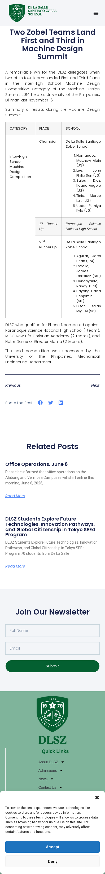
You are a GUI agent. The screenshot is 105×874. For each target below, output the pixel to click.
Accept (52, 847)
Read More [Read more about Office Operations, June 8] (15, 496)
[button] (97, 797)
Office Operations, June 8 (36, 464)
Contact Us (50, 787)
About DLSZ (51, 762)
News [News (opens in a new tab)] (46, 779)
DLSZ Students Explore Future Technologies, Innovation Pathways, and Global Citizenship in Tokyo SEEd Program (50, 526)
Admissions (50, 770)
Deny (52, 861)
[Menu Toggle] (96, 13)
